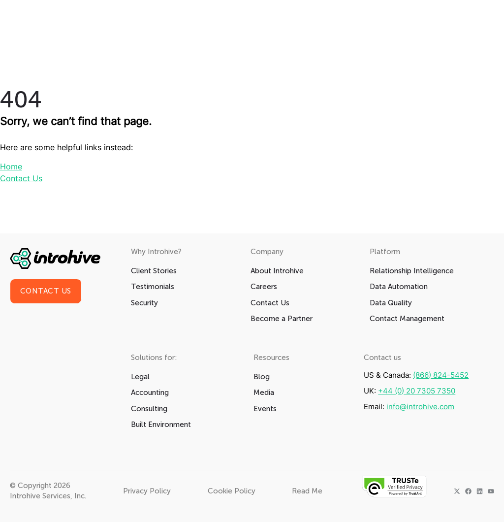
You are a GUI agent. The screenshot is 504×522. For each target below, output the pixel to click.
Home (11, 166)
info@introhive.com (420, 406)
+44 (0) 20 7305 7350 (416, 390)
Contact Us (21, 178)
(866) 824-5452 (441, 375)
